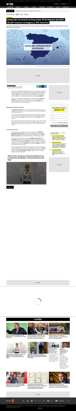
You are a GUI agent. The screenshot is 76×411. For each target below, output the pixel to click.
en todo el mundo (20, 133)
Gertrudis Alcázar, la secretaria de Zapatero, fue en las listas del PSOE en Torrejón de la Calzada (15, 385)
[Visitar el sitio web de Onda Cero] (48, 401)
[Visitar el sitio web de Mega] (40, 401)
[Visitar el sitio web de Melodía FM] (56, 401)
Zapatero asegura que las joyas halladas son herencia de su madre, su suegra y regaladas (59, 138)
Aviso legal (39, 405)
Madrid (21, 14)
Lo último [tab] (62, 133)
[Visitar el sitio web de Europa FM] (52, 401)
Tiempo (34, 7)
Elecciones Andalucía (10, 14)
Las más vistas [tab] (54, 133)
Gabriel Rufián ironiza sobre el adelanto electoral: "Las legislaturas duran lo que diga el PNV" (58, 337)
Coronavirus (10, 187)
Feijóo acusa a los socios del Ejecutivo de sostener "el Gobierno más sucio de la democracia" (53, 350)
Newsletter (66, 7)
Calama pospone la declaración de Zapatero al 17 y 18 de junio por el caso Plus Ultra (16, 336)
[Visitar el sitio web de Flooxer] (68, 401)
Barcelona (26, 14)
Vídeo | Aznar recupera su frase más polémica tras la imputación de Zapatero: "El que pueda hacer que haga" (26, 158)
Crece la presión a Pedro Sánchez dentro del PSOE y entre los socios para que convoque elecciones (36, 337)
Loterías (26, 7)
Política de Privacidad (63, 122)
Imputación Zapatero (56, 142)
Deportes (18, 7)
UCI (39, 117)
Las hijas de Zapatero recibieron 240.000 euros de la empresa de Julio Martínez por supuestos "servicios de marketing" (37, 356)
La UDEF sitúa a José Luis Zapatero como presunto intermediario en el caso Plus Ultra (58, 153)
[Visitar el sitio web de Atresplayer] (62, 401)
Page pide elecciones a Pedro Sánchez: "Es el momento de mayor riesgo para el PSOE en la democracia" (59, 386)
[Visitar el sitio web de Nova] (36, 401)
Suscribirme (59, 125)
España (38, 319)
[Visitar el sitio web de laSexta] (27, 401)
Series (57, 7)
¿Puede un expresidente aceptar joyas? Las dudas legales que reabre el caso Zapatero (64, 351)
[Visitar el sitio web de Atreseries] (44, 401)
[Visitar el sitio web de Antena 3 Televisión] (23, 401)
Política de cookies (53, 405)
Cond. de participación (61, 405)
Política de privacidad (46, 405)
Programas (42, 7)
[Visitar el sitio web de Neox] (31, 401)
